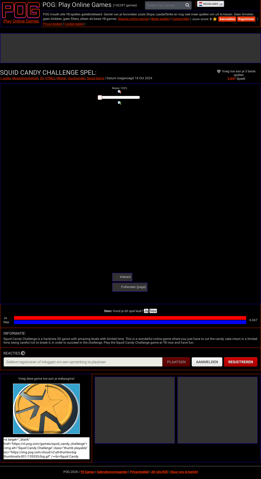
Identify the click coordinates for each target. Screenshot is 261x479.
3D (42, 78)
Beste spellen (160, 19)
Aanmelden (227, 19)
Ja (146, 311)
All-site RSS (159, 472)
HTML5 (50, 78)
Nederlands (208, 4)
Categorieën (180, 19)
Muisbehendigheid (25, 78)
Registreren (246, 19)
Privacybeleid (52, 24)
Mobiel (61, 78)
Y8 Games (87, 472)
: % (119, 88)
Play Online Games (21, 21)
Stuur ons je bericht (184, 472)
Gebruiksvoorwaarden (112, 472)
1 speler (5, 78)
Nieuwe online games (133, 19)
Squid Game (95, 78)
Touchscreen (76, 78)
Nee (153, 311)
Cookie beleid (74, 24)
